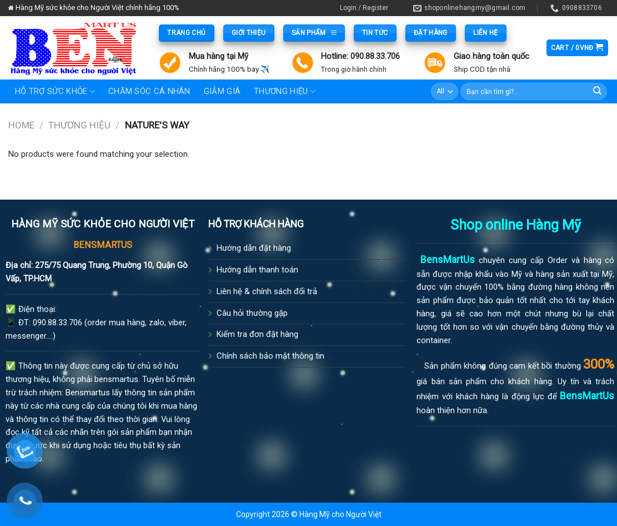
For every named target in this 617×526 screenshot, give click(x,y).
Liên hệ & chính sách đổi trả (267, 291)
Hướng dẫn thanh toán (257, 270)
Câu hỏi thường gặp (252, 313)
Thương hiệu (79, 125)
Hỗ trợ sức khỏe (55, 91)
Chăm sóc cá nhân (149, 91)
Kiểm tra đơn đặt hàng (257, 334)
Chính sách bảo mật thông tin (270, 356)
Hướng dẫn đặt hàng (254, 248)
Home (21, 125)
